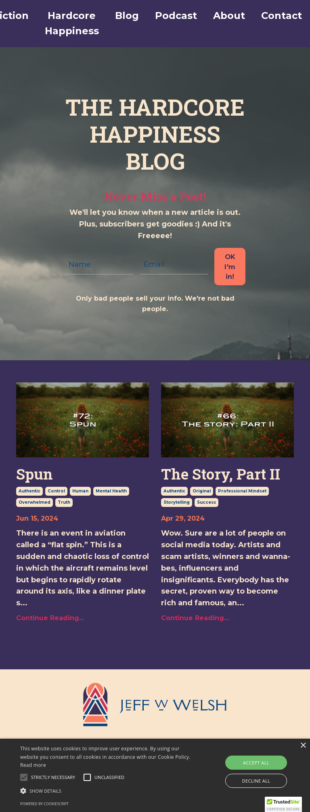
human (80, 491)
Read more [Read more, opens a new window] (33, 765)
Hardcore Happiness (72, 23)
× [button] (303, 746)
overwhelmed (34, 502)
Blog (127, 15)
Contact (281, 15)
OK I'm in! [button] (229, 266)
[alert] (155, 775)
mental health (111, 491)
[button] (53, 777)
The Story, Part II (220, 474)
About (229, 15)
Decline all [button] (256, 781)
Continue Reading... (50, 618)
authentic (29, 491)
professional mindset (242, 491)
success (206, 502)
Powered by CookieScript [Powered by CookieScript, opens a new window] (44, 803)
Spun (34, 474)
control (56, 491)
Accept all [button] (256, 763)
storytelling (176, 502)
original (202, 491)
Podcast (176, 15)
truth (64, 502)
